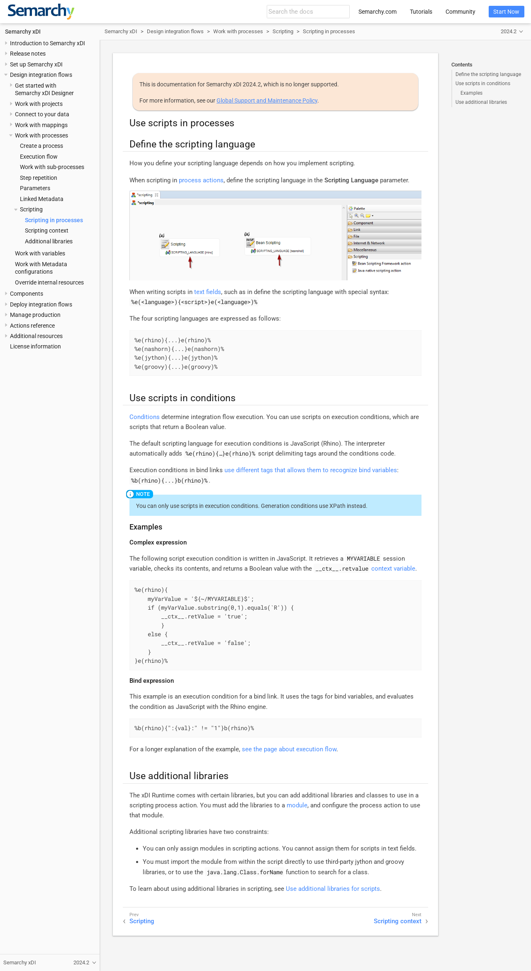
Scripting (31, 209)
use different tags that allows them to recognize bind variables (310, 470)
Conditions (144, 417)
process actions (201, 180)
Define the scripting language (488, 74)
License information (35, 346)
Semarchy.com (377, 11)
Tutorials (421, 11)
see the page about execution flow (289, 749)
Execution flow (39, 156)
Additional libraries (49, 241)
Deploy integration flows (41, 304)
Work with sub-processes (52, 167)
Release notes (28, 53)
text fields (207, 292)
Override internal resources (49, 282)
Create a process (41, 145)
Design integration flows (41, 74)
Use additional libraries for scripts (333, 889)
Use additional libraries (481, 102)
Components (26, 293)
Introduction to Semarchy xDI (47, 43)
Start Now (506, 11)
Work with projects (39, 104)
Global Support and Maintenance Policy (267, 100)
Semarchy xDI (23, 31)
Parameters (35, 188)
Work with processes (41, 135)
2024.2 (508, 31)
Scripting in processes (54, 220)
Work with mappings (41, 125)
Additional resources (36, 336)
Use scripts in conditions (482, 83)
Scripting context (46, 230)
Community (460, 11)
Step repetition (38, 177)
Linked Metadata (41, 199)
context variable (393, 568)
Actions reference (32, 325)
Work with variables (40, 253)
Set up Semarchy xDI (36, 64)
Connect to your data (42, 114)
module (297, 805)
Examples (471, 93)
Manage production (35, 314)
